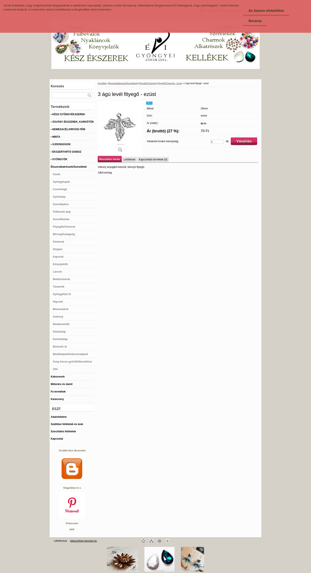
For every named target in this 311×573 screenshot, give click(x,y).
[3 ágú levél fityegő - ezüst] (120, 128)
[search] (89, 95)
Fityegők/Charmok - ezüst (169, 83)
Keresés (57, 86)
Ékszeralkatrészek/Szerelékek (123, 83)
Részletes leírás (109, 159)
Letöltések (129, 159)
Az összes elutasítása (266, 10)
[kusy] (217, 142)
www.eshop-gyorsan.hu (83, 540)
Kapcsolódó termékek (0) (153, 159)
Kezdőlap (102, 83)
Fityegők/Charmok (147, 83)
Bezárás (255, 21)
